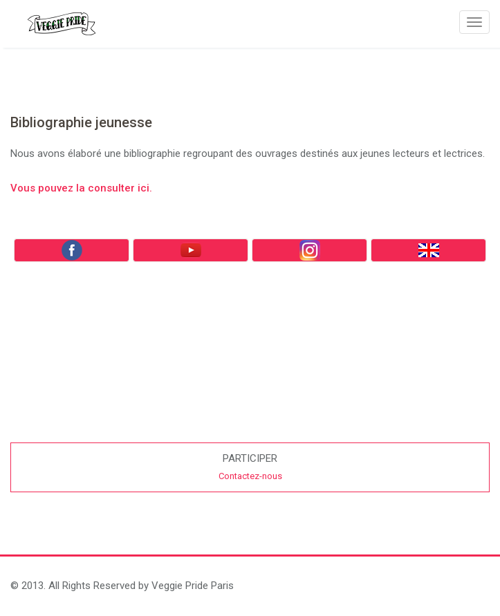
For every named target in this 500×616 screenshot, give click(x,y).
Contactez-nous (250, 476)
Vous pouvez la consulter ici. (81, 188)
